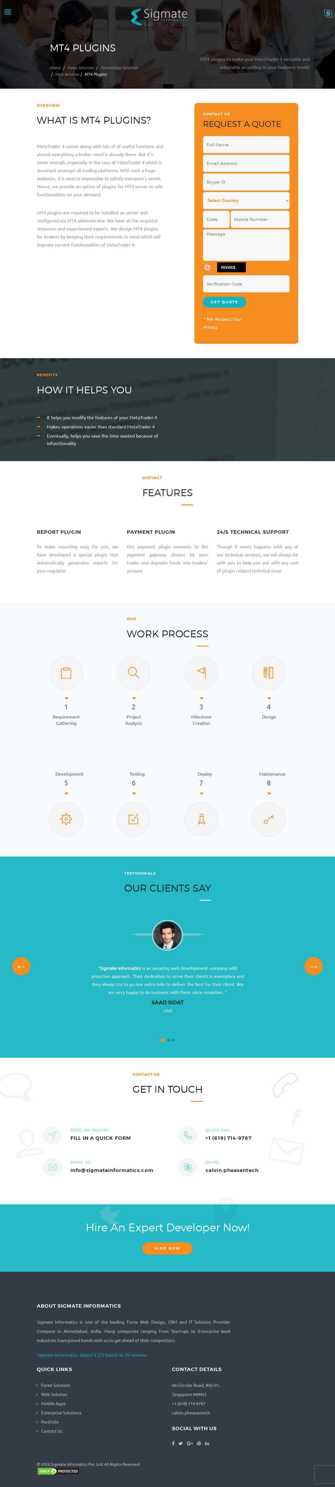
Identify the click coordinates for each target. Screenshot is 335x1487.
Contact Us (51, 1431)
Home (55, 67)
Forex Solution (80, 67)
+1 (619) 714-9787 (229, 1138)
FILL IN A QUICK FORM (100, 1138)
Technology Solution (119, 67)
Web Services (67, 74)
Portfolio (50, 1421)
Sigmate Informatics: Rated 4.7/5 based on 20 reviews (92, 1355)
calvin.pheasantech (232, 1170)
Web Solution (54, 1394)
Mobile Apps (53, 1403)
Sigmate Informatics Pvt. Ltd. (77, 1464)
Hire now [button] (167, 1248)
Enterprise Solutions (61, 1412)
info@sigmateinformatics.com (112, 1170)
